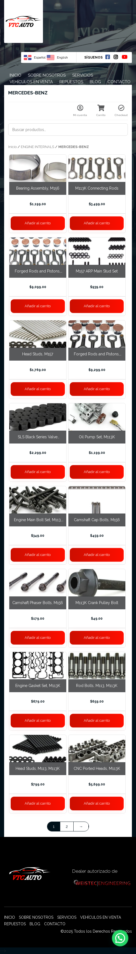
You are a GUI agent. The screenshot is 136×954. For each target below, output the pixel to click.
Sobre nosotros (47, 75)
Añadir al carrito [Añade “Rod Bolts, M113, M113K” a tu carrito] (97, 720)
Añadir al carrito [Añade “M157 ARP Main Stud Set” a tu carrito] (97, 306)
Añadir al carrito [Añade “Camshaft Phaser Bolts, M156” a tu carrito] (38, 638)
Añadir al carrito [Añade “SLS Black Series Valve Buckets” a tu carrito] (38, 472)
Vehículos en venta (31, 81)
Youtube (124, 56)
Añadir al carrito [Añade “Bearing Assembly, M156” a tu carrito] (38, 223)
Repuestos (71, 81)
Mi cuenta (80, 111)
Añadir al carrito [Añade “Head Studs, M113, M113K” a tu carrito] (38, 803)
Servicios (82, 75)
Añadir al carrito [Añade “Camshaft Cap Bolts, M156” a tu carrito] (97, 555)
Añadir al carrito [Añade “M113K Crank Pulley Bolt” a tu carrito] (97, 638)
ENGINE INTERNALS (37, 147)
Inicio (15, 75)
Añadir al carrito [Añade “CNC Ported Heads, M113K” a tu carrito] (97, 803)
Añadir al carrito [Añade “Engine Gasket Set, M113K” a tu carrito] (38, 720)
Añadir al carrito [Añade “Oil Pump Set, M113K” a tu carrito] (97, 472)
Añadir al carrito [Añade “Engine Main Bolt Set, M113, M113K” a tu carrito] (38, 555)
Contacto (119, 81)
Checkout (121, 111)
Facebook (107, 56)
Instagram (116, 56)
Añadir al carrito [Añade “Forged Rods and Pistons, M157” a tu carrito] (97, 389)
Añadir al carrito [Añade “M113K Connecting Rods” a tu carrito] (97, 223)
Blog (95, 81)
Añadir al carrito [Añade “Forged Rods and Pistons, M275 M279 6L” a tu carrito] (38, 306)
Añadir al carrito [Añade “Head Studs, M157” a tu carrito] (38, 389)
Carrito (100, 111)
